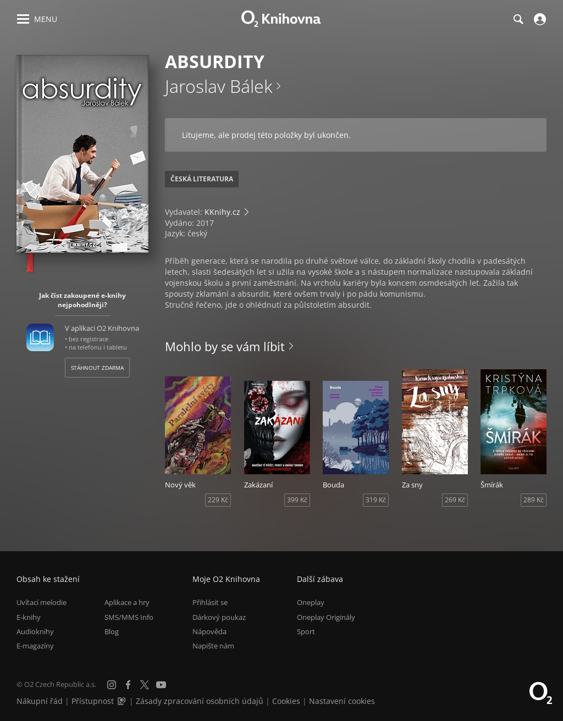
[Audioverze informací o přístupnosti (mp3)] (122, 701)
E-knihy (28, 617)
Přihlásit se (210, 602)
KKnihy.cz (222, 212)
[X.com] (144, 684)
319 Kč (376, 499)
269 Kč (455, 499)
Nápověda (209, 631)
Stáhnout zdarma (97, 367)
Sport (306, 631)
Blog (111, 631)
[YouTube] (161, 684)
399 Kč (297, 499)
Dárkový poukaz (219, 617)
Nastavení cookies (342, 701)
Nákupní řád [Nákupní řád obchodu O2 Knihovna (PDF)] (39, 701)
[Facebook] (128, 684)
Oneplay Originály (326, 617)
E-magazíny (35, 646)
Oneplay (310, 602)
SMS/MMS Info (128, 617)
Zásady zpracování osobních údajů (199, 701)
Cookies (286, 701)
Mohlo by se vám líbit (225, 346)
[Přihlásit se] (538, 19)
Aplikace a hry (127, 602)
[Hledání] (518, 19)
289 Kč (533, 499)
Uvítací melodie (41, 602)
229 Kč (218, 499)
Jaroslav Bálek (218, 86)
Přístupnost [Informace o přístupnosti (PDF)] (92, 701)
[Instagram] (111, 684)
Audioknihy (35, 631)
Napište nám (213, 646)
